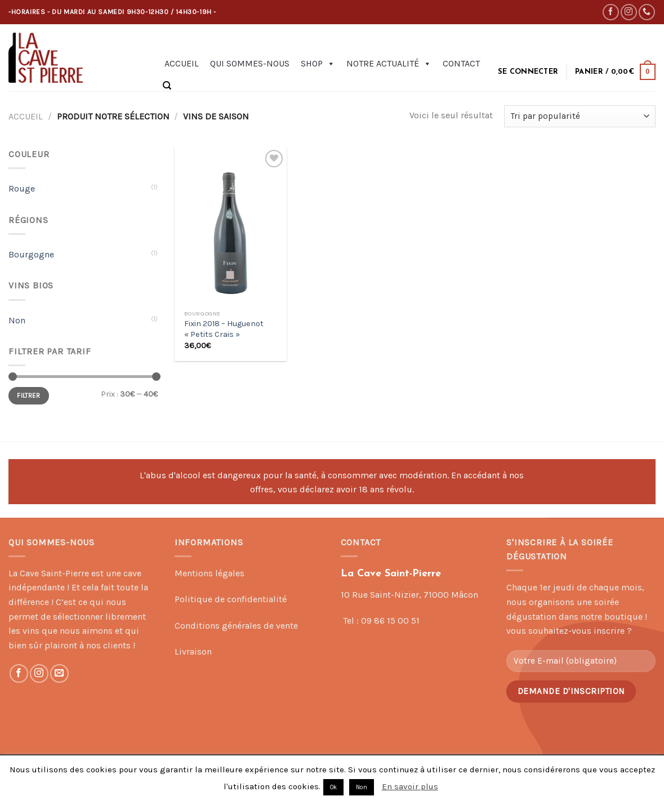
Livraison (193, 651)
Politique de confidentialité (231, 599)
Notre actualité (388, 63)
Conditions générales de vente (236, 625)
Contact (461, 63)
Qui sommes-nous (249, 63)
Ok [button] (333, 787)
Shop (318, 63)
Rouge (21, 188)
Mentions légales (209, 573)
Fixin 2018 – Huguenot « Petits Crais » (224, 329)
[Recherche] (167, 85)
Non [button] (361, 787)
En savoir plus (410, 786)
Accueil (181, 63)
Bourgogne (31, 254)
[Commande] (580, 116)
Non (16, 320)
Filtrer (29, 395)
